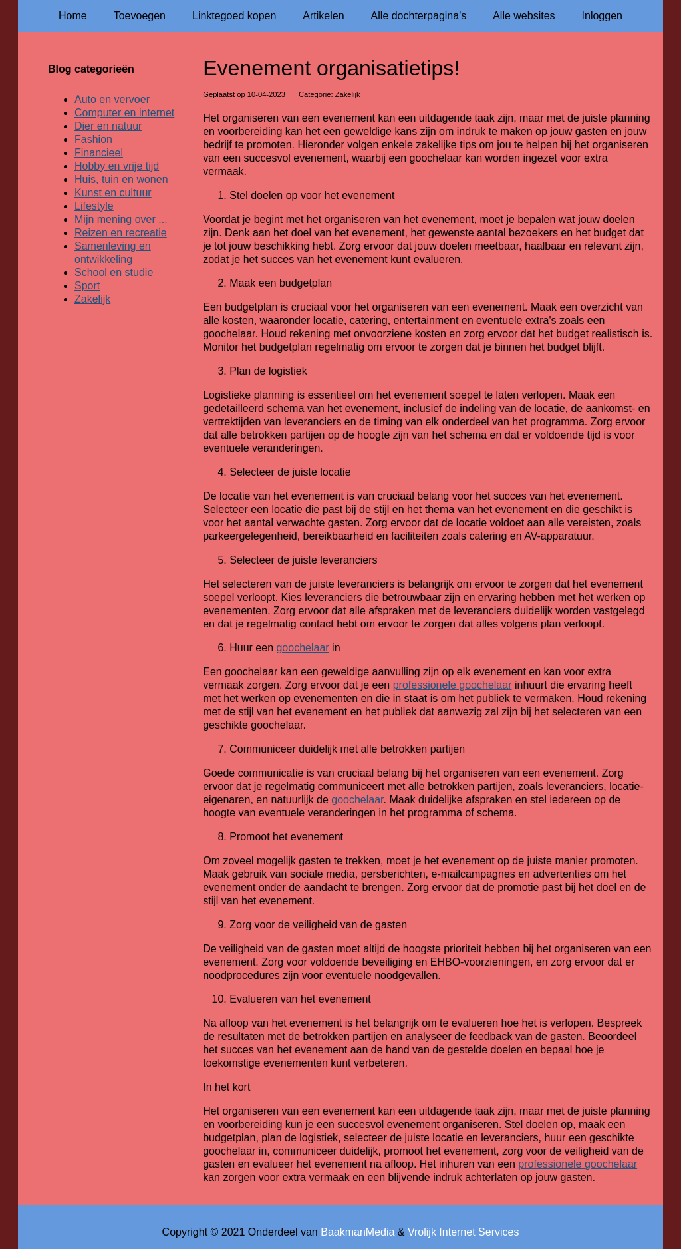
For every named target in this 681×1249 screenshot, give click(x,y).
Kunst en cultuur (113, 192)
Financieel (98, 152)
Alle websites (524, 15)
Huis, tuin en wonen (121, 179)
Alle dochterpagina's (419, 15)
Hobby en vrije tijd (116, 166)
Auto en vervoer (112, 99)
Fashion (93, 139)
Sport (87, 285)
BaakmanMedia (357, 1232)
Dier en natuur (108, 126)
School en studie (113, 272)
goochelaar (302, 647)
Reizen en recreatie (120, 232)
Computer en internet (124, 112)
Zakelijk (347, 94)
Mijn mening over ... (121, 219)
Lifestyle (94, 206)
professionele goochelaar (452, 685)
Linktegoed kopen (234, 15)
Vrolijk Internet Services (463, 1232)
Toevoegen (140, 15)
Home (73, 15)
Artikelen (323, 15)
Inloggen (602, 15)
